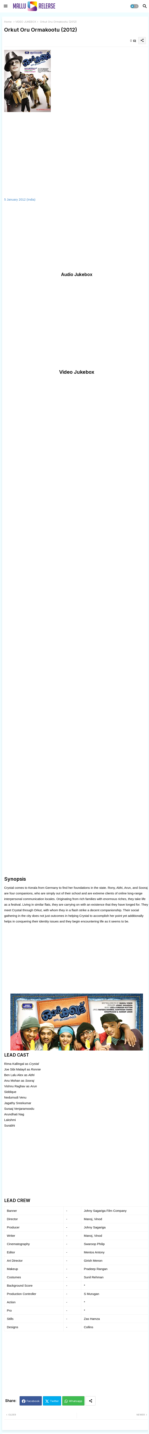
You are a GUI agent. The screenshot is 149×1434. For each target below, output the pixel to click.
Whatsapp (75, 1401)
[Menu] (5, 6)
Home (8, 21)
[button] (134, 6)
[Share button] (91, 1401)
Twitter (54, 1401)
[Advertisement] (39, 237)
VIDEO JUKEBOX (25, 21)
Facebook (33, 1401)
